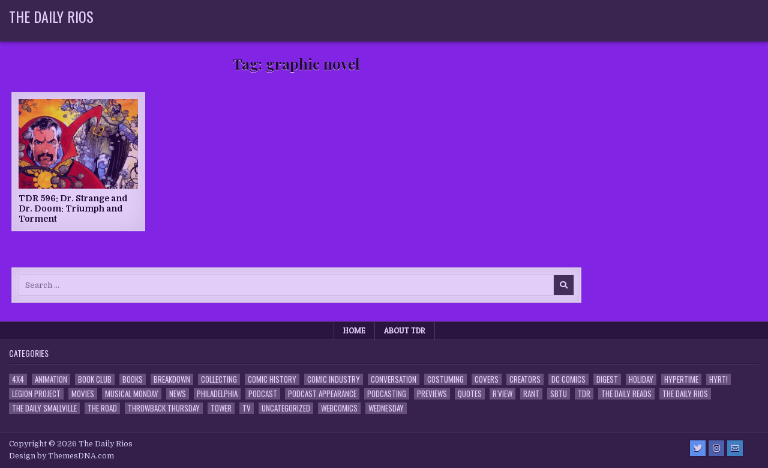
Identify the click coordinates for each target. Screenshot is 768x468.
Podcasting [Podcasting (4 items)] (386, 394)
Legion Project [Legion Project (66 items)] (36, 394)
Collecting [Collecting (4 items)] (219, 379)
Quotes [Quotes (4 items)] (470, 394)
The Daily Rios (51, 16)
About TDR (404, 330)
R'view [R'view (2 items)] (502, 394)
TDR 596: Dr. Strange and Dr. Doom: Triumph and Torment (73, 208)
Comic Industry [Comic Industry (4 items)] (333, 379)
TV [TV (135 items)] (246, 408)
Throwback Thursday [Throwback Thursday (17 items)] (164, 408)
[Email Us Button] (735, 448)
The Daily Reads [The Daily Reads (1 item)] (626, 394)
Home (354, 330)
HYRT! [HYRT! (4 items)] (718, 379)
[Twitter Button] (698, 448)
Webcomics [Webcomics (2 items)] (339, 408)
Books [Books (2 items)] (132, 379)
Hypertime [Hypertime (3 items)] (681, 379)
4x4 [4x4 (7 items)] (18, 379)
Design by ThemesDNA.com (61, 456)
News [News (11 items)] (177, 394)
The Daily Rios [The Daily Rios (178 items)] (685, 394)
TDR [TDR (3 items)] (584, 394)
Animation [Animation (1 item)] (51, 379)
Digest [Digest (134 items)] (607, 379)
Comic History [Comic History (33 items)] (272, 379)
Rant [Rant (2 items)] (531, 394)
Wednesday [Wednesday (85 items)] (386, 408)
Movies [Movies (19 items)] (82, 394)
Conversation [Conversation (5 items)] (393, 379)
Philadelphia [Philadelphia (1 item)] (217, 394)
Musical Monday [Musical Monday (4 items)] (131, 394)
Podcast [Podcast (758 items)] (262, 394)
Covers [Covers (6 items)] (487, 379)
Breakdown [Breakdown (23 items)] (172, 379)
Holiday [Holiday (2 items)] (641, 379)
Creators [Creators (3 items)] (525, 379)
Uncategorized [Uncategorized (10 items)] (286, 408)
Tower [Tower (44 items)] (221, 408)
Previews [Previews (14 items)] (432, 394)
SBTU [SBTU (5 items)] (558, 394)
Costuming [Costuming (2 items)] (445, 379)
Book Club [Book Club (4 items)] (95, 379)
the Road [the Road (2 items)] (102, 408)
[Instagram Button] (716, 448)
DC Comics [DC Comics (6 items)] (568, 379)
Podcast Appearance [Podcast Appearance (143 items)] (322, 394)
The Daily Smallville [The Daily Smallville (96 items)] (44, 408)
